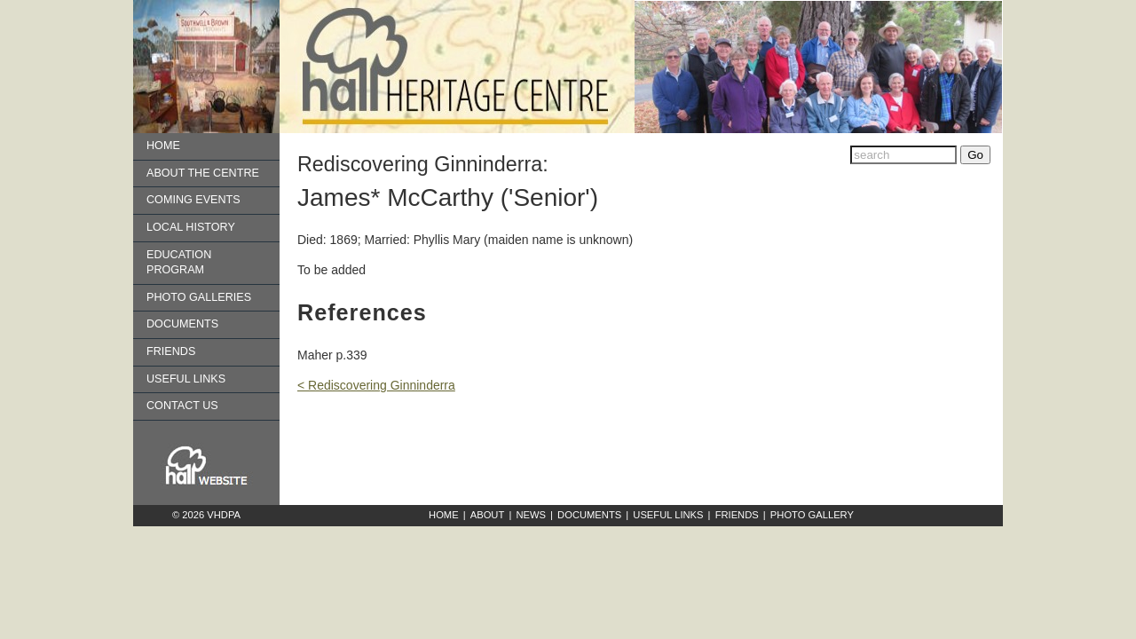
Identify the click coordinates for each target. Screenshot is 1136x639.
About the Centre (202, 173)
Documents (182, 324)
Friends (170, 351)
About (487, 514)
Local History (190, 227)
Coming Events (193, 199)
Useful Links (185, 379)
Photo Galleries (198, 297)
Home (163, 145)
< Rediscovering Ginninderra (376, 385)
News (531, 514)
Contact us (182, 405)
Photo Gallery (812, 514)
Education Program (178, 262)
